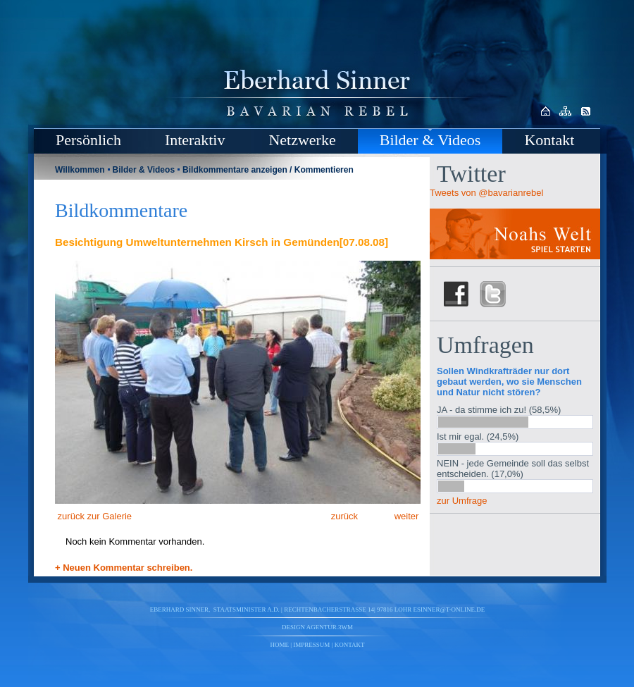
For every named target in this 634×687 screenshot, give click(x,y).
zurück (343, 516)
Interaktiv (195, 140)
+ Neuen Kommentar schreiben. (123, 567)
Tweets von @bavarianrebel (486, 192)
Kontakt (549, 140)
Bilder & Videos (430, 140)
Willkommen (80, 170)
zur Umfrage (462, 500)
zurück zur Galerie (93, 516)
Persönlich (88, 140)
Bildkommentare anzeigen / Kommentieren (268, 170)
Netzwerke (301, 140)
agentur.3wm (329, 627)
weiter (407, 516)
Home (280, 644)
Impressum (311, 644)
